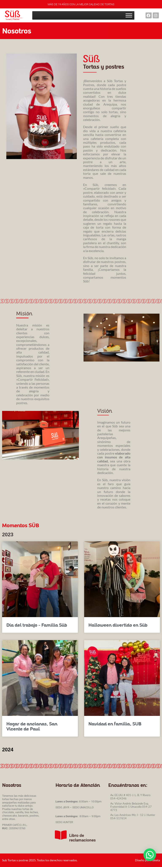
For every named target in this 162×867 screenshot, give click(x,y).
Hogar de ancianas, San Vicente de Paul (31, 726)
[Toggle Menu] (129, 15)
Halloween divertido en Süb (117, 624)
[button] (150, 854)
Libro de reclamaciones (82, 838)
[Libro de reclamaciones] (60, 835)
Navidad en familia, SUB (114, 723)
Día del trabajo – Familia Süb (36, 624)
